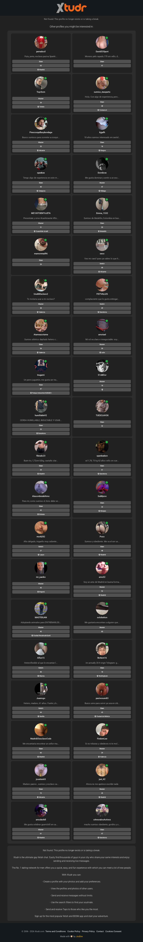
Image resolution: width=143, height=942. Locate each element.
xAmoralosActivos (102, 819)
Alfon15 (41, 658)
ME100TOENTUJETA (40, 213)
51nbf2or (102, 375)
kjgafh (102, 132)
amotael (102, 334)
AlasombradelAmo (40, 496)
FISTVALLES (102, 294)
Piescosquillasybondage (41, 132)
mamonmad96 (41, 253)
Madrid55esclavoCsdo (40, 738)
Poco (102, 536)
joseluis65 (41, 779)
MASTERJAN (41, 617)
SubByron (102, 496)
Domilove (102, 173)
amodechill (41, 819)
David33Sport (102, 51)
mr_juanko (41, 577)
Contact (100, 931)
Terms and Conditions (55, 931)
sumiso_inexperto (102, 92)
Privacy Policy (88, 931)
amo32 (102, 577)
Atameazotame (41, 334)
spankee (41, 173)
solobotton (102, 617)
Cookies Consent (113, 931)
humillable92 (41, 415)
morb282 (41, 536)
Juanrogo (40, 698)
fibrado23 (40, 456)
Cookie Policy (73, 931)
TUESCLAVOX (102, 415)
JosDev (79, 936)
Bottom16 (102, 658)
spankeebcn (102, 456)
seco (102, 253)
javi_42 (102, 779)
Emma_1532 (102, 213)
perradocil (41, 51)
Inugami (41, 375)
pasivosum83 (102, 698)
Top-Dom (41, 92)
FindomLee (102, 738)
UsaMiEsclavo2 (41, 294)
